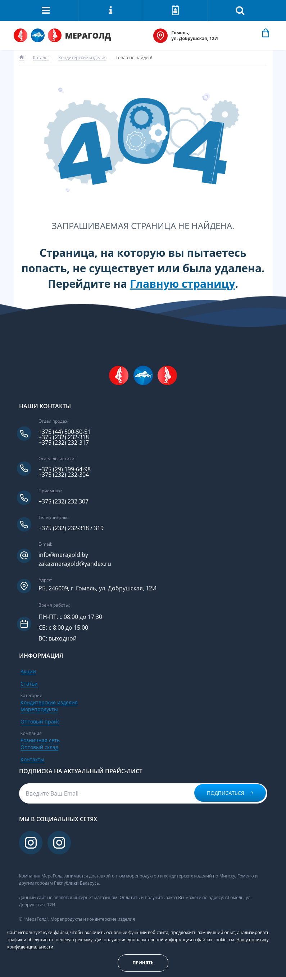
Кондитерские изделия (82, 57)
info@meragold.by (63, 555)
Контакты (32, 759)
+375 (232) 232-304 (63, 475)
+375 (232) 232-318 (63, 437)
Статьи (29, 683)
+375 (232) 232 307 (63, 501)
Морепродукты (39, 709)
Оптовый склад (39, 747)
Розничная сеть (40, 740)
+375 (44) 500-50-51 (64, 432)
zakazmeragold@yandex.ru (74, 564)
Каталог (41, 57)
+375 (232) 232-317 (63, 442)
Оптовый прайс (40, 721)
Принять (142, 963)
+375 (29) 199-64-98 (64, 469)
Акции (28, 671)
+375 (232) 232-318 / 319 (71, 528)
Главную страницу (182, 283)
